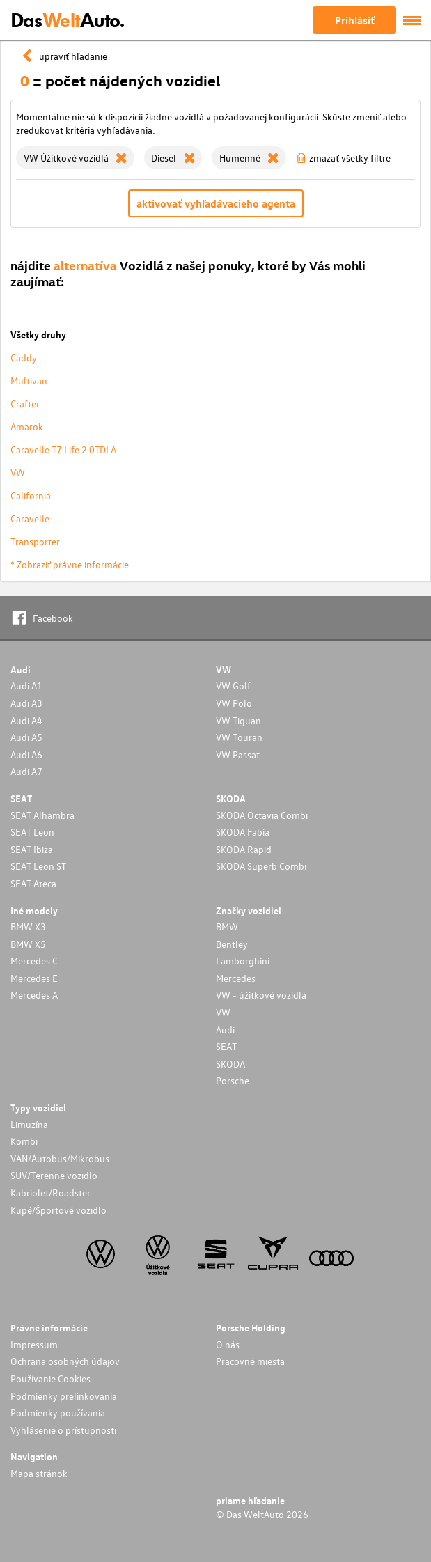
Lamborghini (242, 960)
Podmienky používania (57, 1412)
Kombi (24, 1141)
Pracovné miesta (250, 1361)
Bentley (232, 944)
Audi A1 (26, 685)
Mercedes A (34, 994)
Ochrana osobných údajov (65, 1361)
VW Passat (238, 754)
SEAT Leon (32, 831)
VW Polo (234, 703)
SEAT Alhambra (42, 815)
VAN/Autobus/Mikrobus (59, 1158)
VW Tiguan (238, 720)
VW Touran (239, 737)
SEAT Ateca (33, 883)
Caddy (23, 357)
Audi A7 (26, 771)
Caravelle (29, 518)
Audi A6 (26, 754)
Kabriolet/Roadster (50, 1192)
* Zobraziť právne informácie (69, 564)
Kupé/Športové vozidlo (58, 1210)
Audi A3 (26, 703)
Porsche (232, 1080)
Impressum (34, 1344)
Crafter (25, 403)
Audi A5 (26, 737)
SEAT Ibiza (31, 849)
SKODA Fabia (242, 831)
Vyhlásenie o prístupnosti (63, 1430)
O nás (228, 1344)
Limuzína (29, 1124)
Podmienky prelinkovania (63, 1396)
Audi (225, 1029)
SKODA (230, 1063)
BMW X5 (28, 944)
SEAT (226, 1046)
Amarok (26, 426)
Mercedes (236, 978)
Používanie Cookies (50, 1378)
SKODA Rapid (244, 849)
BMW (227, 926)
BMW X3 (28, 926)
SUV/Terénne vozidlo (53, 1175)
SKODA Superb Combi (261, 866)
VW (17, 472)
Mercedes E (34, 978)
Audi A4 (26, 720)
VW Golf (233, 685)
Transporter (35, 541)
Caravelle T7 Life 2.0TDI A (63, 449)
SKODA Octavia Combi (262, 815)
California (30, 495)
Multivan (28, 380)
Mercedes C (34, 960)
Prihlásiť (355, 20)
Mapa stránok (39, 1473)
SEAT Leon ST (38, 866)
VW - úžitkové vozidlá (261, 994)
